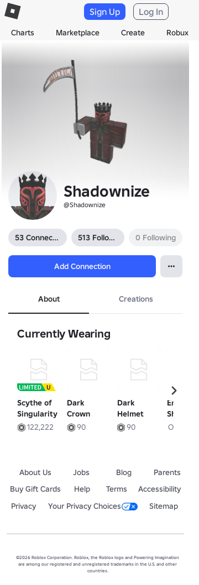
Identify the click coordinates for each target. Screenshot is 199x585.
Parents (167, 472)
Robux (177, 33)
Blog (124, 472)
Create (133, 33)
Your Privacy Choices (93, 506)
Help (82, 489)
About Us (35, 472)
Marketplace (78, 33)
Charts (22, 33)
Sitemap (163, 506)
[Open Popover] (171, 266)
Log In (151, 11)
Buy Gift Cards (35, 489)
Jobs (81, 472)
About (49, 299)
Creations (136, 299)
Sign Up (105, 11)
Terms (116, 489)
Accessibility (159, 489)
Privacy (23, 506)
